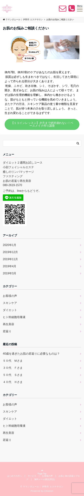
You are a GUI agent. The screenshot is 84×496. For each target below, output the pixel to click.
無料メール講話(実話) (44, 479)
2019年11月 (10, 259)
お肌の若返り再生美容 (17, 180)
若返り (7, 331)
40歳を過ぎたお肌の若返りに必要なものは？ (31, 353)
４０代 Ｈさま (13, 381)
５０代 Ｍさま (13, 360)
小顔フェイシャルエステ (18, 167)
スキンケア (10, 302)
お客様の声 (10, 295)
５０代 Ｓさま (13, 374)
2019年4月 (9, 266)
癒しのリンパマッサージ (18, 171)
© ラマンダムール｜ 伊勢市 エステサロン (42, 486)
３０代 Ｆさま (13, 367)
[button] (42, 124)
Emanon (48, 491)
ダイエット (10, 310)
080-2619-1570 (12, 185)
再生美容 (8, 324)
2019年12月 (10, 252)
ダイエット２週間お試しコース (22, 162)
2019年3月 (9, 273)
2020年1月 (9, 244)
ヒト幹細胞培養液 (14, 317)
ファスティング (13, 176)
